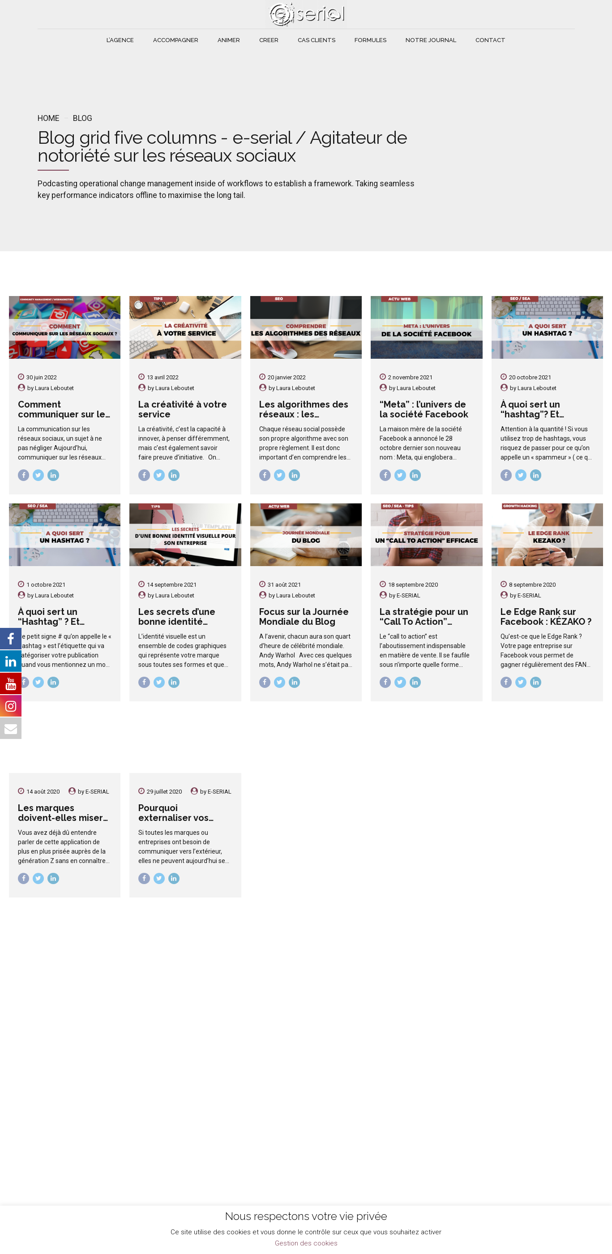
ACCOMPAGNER (175, 40)
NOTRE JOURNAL (431, 40)
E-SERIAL (408, 595)
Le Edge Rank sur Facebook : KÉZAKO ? (546, 616)
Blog (82, 118)
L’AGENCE (120, 40)
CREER (268, 40)
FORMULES (370, 40)
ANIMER (229, 40)
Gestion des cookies (306, 1243)
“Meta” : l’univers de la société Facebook (424, 409)
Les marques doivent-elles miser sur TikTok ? (60, 818)
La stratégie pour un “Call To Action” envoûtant (424, 621)
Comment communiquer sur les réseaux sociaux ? (64, 414)
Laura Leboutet (54, 388)
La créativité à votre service (182, 409)
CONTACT (490, 40)
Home (48, 118)
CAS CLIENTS (316, 40)
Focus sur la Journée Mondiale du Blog (304, 616)
